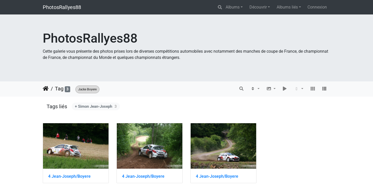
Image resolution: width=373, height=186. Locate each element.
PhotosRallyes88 (62, 7)
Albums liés (287, 7)
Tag (59, 89)
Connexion (317, 7)
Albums (233, 7)
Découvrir (258, 7)
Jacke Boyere (87, 89)
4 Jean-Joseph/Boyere (69, 176)
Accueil (46, 88)
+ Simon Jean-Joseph (96, 106)
